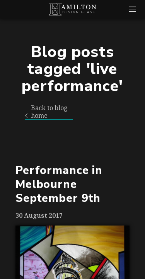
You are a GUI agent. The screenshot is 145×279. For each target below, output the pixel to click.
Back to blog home (46, 112)
